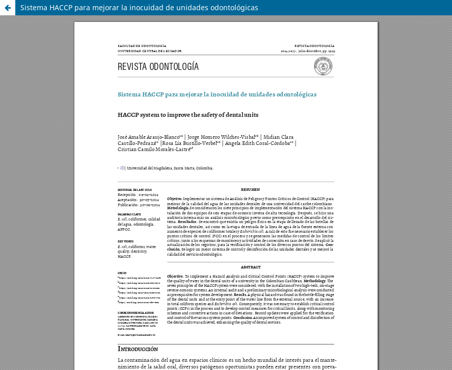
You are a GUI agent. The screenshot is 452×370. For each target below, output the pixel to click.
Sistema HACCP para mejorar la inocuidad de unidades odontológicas (139, 7)
